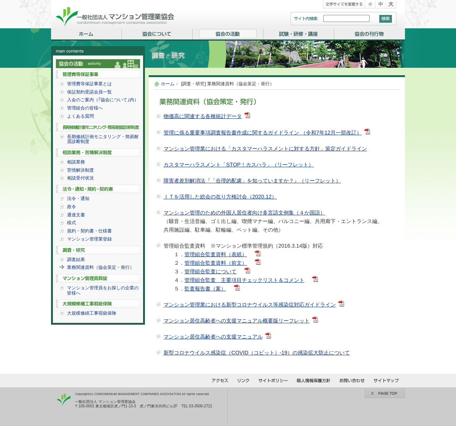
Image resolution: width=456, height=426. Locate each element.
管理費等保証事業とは (89, 83)
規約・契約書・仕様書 (89, 230)
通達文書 (76, 214)
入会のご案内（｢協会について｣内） (103, 99)
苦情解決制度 (80, 170)
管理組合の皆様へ (85, 108)
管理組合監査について (210, 271)
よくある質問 (80, 116)
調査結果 (76, 259)
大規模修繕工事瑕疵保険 (91, 313)
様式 (71, 222)
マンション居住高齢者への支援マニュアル (213, 337)
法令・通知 (78, 198)
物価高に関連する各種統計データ (203, 116)
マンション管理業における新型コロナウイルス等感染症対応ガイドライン (250, 305)
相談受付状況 (80, 178)
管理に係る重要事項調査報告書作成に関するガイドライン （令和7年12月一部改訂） (263, 133)
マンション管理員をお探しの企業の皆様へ (103, 290)
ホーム (167, 83)
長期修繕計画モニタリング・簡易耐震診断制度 (103, 139)
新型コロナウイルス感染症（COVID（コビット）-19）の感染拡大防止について (257, 353)
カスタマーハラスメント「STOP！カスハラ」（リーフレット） (239, 165)
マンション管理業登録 (89, 239)
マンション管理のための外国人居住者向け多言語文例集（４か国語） (244, 213)
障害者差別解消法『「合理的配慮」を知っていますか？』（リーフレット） (252, 181)
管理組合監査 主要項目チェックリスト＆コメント (244, 280)
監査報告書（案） (205, 289)
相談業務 (76, 162)
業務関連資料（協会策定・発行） (100, 267)
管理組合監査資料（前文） (215, 263)
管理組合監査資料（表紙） (215, 254)
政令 (71, 206)
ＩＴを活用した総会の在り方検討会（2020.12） (220, 197)
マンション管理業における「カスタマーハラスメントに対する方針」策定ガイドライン (265, 149)
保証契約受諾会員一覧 (89, 92)
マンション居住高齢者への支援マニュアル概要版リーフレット (237, 321)
